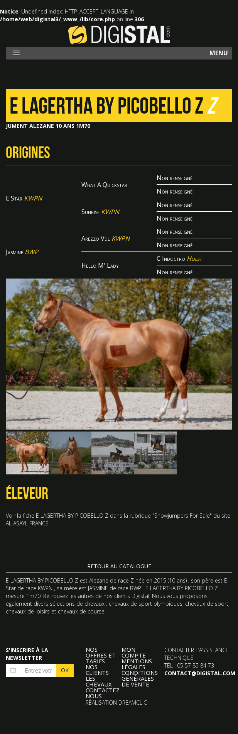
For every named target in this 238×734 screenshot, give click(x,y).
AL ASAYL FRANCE (27, 523)
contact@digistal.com (199, 673)
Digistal (119, 34)
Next (220, 376)
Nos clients (97, 670)
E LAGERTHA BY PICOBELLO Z (72, 515)
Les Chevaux (99, 681)
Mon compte (134, 652)
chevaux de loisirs (28, 611)
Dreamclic (132, 702)
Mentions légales (137, 664)
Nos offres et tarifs (101, 655)
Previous (17, 376)
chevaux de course (81, 611)
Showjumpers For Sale (182, 515)
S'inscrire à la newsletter (27, 653)
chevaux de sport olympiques (145, 603)
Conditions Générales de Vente (140, 678)
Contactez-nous (104, 693)
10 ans (177, 580)
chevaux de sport (206, 603)
